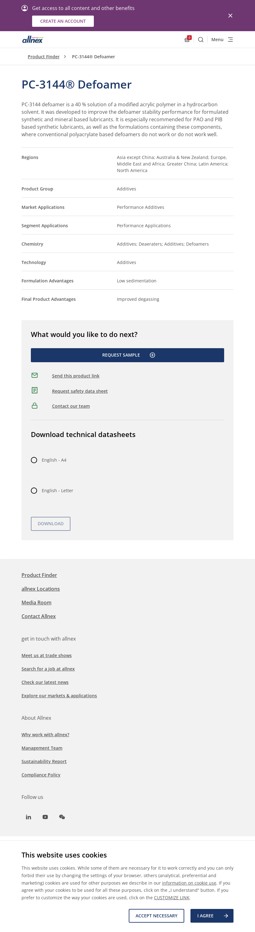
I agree (213, 916)
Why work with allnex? (45, 734)
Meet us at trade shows (47, 655)
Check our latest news (45, 682)
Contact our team (71, 406)
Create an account (63, 21)
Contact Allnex (39, 616)
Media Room (36, 602)
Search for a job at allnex (48, 669)
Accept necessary (156, 916)
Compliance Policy (41, 775)
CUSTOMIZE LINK (172, 898)
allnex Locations (41, 588)
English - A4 (54, 460)
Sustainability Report (44, 761)
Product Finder (44, 57)
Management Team (42, 748)
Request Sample (129, 355)
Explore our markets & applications (59, 696)
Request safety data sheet (80, 391)
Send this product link (75, 376)
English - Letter (57, 490)
